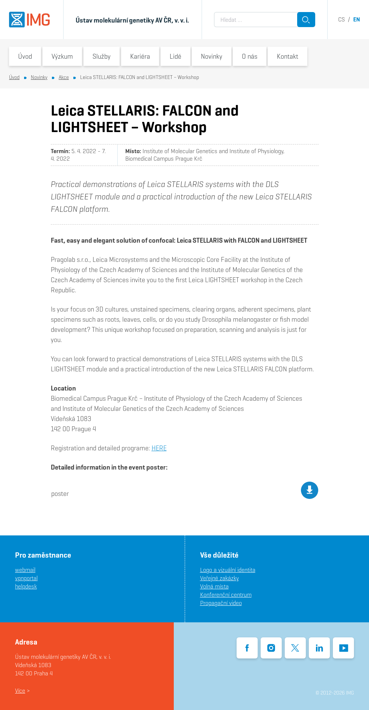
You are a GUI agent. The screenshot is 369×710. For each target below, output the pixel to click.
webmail (25, 570)
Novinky (211, 56)
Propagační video (221, 603)
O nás (249, 56)
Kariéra (140, 56)
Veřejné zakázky (219, 578)
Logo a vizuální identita (227, 570)
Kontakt (287, 56)
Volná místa (214, 586)
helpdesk (26, 586)
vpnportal (26, 578)
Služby (102, 56)
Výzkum (62, 56)
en (356, 19)
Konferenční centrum (226, 595)
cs (341, 19)
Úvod (25, 56)
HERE (159, 448)
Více (20, 691)
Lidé (175, 56)
